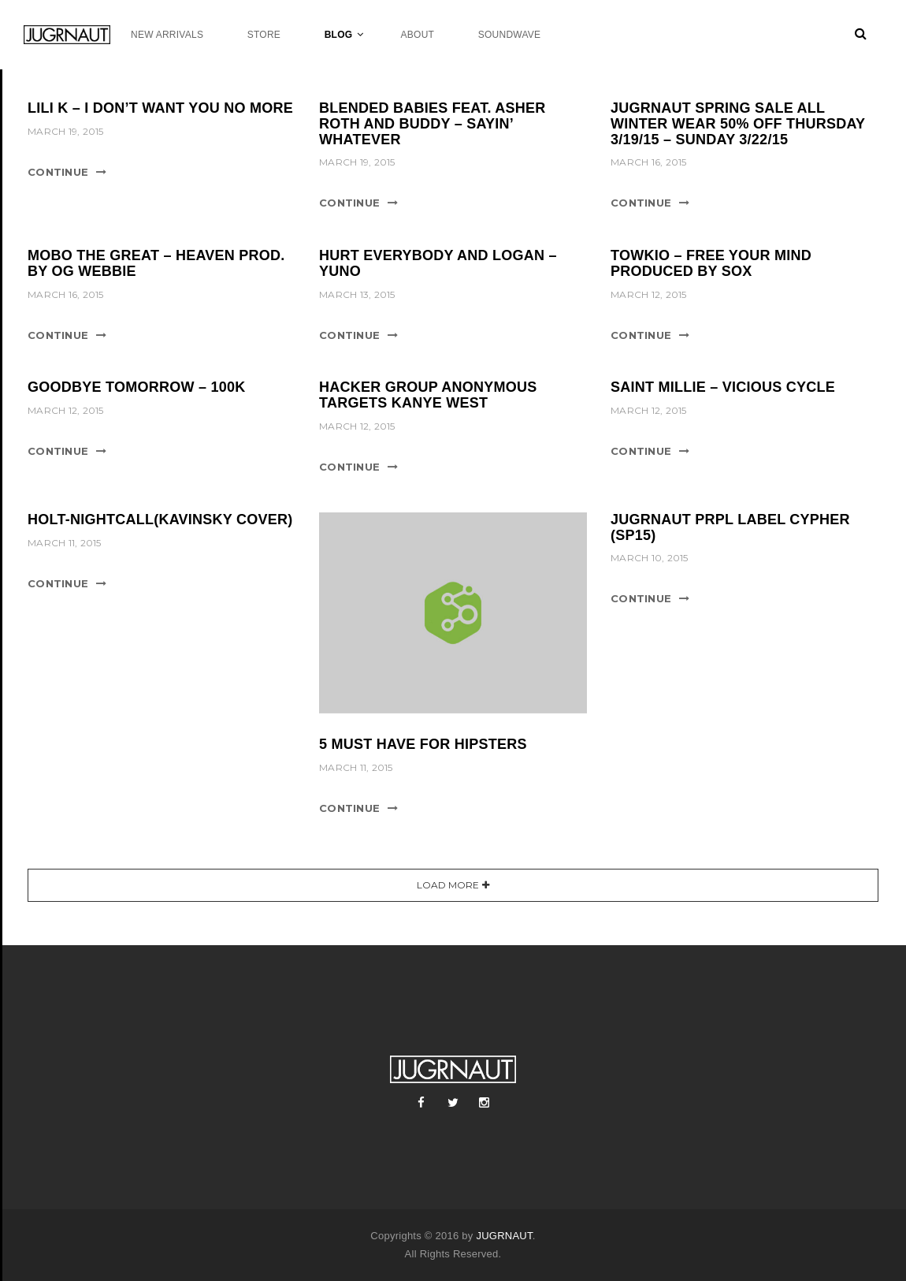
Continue (58, 172)
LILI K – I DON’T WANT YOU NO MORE (160, 108)
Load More (448, 885)
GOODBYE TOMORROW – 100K (136, 387)
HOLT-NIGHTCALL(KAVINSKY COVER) (160, 519)
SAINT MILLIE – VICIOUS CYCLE (723, 387)
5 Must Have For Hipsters (423, 744)
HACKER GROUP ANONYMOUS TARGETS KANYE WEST (428, 395)
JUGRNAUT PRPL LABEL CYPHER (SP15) (730, 527)
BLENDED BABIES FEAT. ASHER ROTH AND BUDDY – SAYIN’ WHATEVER (432, 123)
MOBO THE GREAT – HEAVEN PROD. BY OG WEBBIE (156, 263)
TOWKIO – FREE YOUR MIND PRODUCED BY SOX (711, 263)
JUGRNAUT (504, 1236)
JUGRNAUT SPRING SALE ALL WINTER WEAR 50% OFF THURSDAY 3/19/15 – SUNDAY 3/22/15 (738, 123)
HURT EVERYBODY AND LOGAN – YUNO (438, 263)
